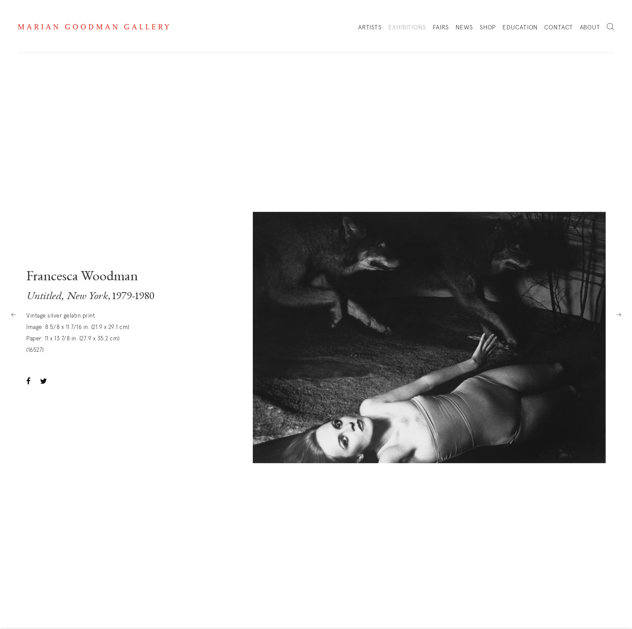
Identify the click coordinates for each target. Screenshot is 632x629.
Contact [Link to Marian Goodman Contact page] (558, 28)
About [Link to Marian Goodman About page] (590, 28)
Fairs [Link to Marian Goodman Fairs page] (441, 28)
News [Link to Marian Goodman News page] (464, 28)
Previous (13, 314)
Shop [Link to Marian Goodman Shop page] (488, 30)
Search (610, 27)
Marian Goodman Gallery (93, 27)
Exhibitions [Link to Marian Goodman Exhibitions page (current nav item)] (407, 28)
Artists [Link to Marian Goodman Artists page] (370, 28)
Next (619, 314)
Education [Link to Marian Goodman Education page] (520, 28)
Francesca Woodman (82, 277)
